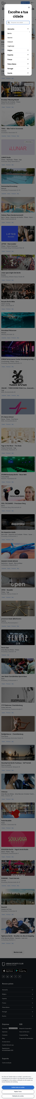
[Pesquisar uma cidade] (18, 22)
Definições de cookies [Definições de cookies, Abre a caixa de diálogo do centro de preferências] (18, 1096)
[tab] (18, 37)
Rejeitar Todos (18, 1091)
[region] (18, 1085)
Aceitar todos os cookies (18, 1087)
